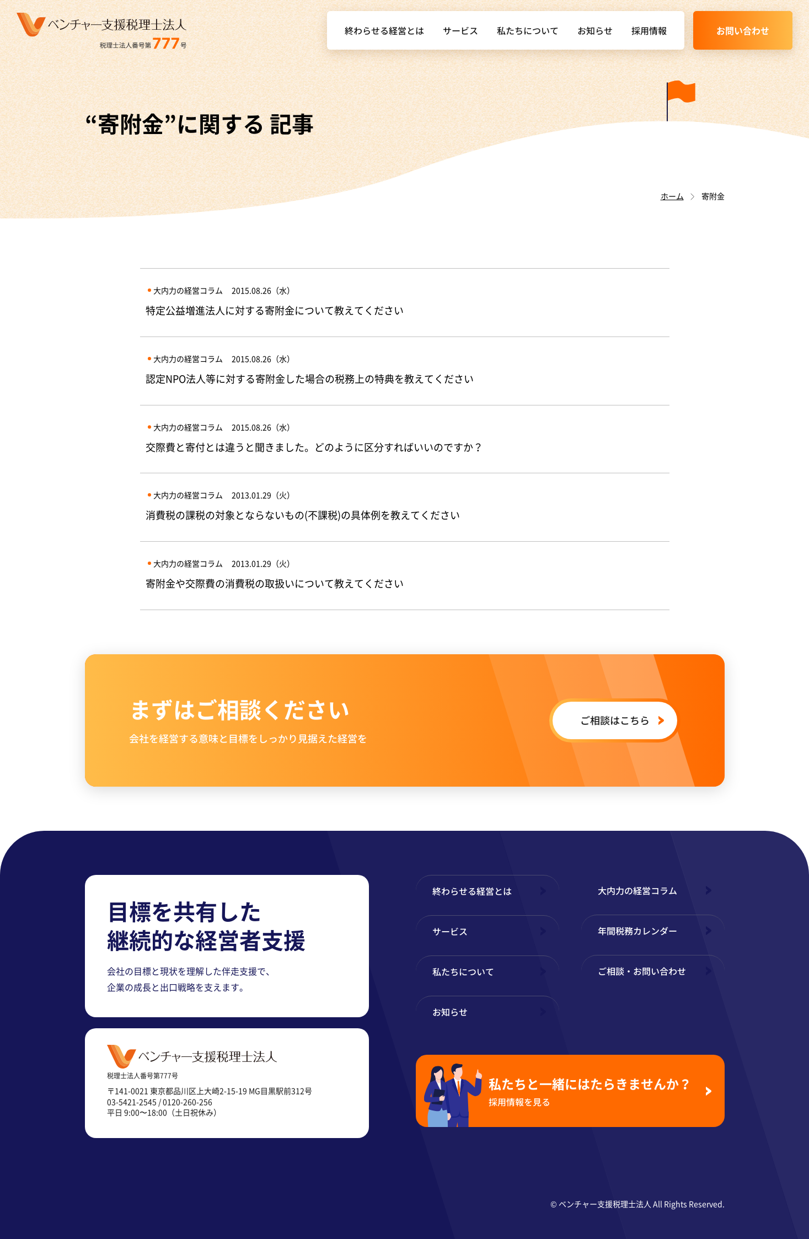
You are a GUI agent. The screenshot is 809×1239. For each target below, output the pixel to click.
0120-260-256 (187, 1101)
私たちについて (528, 30)
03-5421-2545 (132, 1101)
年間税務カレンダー (637, 930)
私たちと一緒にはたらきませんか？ (593, 1091)
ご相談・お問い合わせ (642, 971)
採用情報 (649, 30)
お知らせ (595, 30)
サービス (460, 30)
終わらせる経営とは (384, 30)
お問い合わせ (742, 30)
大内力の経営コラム (637, 890)
